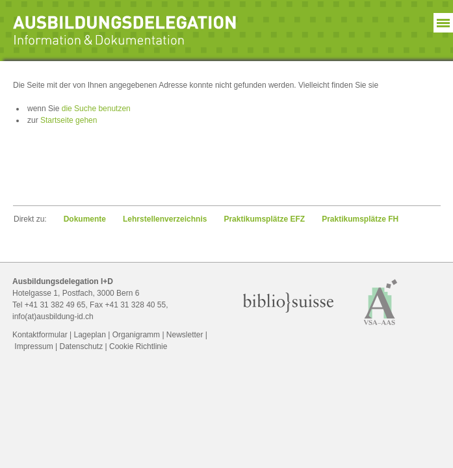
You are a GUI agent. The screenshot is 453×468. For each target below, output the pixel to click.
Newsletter (184, 334)
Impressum (33, 346)
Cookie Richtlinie (138, 346)
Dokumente (85, 219)
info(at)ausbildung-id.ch (53, 316)
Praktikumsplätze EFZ (264, 219)
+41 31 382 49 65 (55, 304)
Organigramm (136, 334)
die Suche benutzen (96, 108)
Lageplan (90, 334)
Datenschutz (81, 346)
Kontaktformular (40, 334)
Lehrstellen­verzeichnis (165, 219)
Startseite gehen (68, 120)
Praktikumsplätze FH (360, 219)
